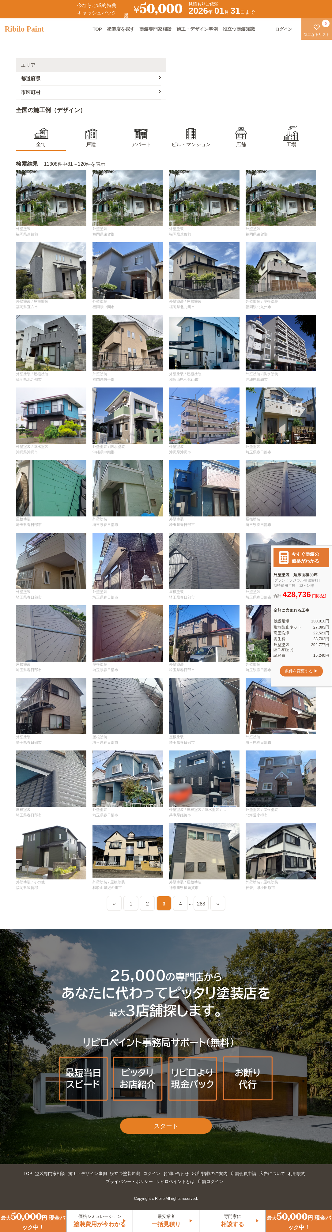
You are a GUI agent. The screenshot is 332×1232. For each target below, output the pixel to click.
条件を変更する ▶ (301, 671)
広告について (272, 1173)
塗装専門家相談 (155, 29)
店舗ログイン (210, 1181)
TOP (97, 29)
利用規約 (296, 1173)
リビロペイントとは (175, 1181)
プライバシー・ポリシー (129, 1181)
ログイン (151, 1173)
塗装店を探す (120, 29)
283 (201, 903)
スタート (166, 1126)
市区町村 (91, 92)
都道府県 (91, 78)
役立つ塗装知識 (239, 29)
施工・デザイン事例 (197, 29)
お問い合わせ (176, 1173)
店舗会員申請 (243, 1173)
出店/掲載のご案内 (210, 1173)
